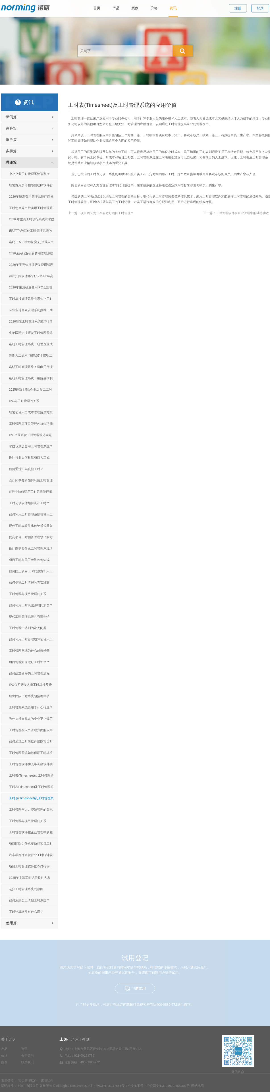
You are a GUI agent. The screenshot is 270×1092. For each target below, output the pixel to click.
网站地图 (197, 1086)
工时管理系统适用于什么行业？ (31, 707)
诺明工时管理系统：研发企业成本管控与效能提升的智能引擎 (31, 346)
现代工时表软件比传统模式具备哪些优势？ (31, 527)
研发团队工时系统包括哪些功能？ (29, 698)
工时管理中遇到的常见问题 (27, 628)
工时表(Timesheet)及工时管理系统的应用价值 (31, 800)
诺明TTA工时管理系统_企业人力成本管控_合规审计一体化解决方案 (31, 244)
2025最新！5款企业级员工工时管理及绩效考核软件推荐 (30, 391)
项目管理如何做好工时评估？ (29, 662)
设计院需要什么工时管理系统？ (31, 548)
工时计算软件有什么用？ (26, 911)
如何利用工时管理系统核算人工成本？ (31, 516)
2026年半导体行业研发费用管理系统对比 (31, 266)
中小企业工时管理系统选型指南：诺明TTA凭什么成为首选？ (30, 175)
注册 (237, 5)
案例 (4, 1062)
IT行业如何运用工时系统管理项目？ (30, 493)
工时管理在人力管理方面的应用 (31, 730)
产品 (4, 1049)
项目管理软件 (27, 1080)
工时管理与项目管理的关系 (27, 594)
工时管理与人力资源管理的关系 (31, 809)
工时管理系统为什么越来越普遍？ (29, 652)
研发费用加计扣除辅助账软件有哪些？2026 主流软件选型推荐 (31, 187)
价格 (4, 1055)
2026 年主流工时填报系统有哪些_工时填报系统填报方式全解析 (31, 221)
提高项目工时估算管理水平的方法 (31, 539)
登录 (260, 5)
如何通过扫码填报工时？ (26, 469)
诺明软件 (47, 1080)
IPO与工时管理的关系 (24, 401)
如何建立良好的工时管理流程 (29, 673)
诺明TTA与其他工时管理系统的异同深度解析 (30, 232)
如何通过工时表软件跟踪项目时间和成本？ (31, 743)
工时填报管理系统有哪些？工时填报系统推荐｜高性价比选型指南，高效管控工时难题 (31, 300)
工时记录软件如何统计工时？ (29, 503)
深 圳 (86, 1039)
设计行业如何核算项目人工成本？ (29, 459)
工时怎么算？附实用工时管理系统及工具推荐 (31, 209)
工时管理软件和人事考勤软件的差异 (31, 766)
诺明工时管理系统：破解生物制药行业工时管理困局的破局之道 (31, 380)
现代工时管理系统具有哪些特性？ (29, 618)
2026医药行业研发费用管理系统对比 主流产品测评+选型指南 (31, 255)
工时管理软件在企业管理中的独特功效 (31, 834)
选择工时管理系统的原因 (26, 889)
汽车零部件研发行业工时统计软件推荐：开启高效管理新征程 (31, 857)
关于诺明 (8, 1039)
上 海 (64, 1039)
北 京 (75, 1039)
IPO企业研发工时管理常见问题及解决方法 (30, 436)
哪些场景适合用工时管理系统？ (31, 446)
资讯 (24, 1049)
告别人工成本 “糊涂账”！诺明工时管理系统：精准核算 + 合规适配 (31, 357)
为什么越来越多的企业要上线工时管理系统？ (31, 720)
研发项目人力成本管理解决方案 (31, 412)
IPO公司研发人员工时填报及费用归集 (30, 686)
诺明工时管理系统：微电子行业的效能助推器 (31, 368)
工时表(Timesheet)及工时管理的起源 (31, 777)
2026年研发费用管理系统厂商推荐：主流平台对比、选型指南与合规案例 (31, 198)
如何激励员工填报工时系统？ (29, 900)
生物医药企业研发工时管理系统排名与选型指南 (31, 334)
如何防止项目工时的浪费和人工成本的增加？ (31, 573)
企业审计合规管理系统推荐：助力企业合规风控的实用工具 (31, 312)
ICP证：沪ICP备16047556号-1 (105, 1086)
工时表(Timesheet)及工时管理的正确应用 (31, 788)
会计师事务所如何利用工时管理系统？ (31, 482)
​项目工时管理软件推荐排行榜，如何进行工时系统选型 (31, 868)
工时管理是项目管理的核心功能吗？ (31, 425)
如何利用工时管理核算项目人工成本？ (31, 641)
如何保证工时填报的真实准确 (29, 582)
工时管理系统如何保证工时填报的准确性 (31, 754)
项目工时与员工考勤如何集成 (29, 560)
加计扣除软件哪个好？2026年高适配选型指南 (31, 278)
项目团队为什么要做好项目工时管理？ (31, 845)
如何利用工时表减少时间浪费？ (31, 605)
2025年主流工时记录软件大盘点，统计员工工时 (29, 879)
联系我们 (27, 1062)
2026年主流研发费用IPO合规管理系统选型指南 (30, 289)
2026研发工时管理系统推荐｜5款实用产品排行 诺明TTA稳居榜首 (31, 323)
